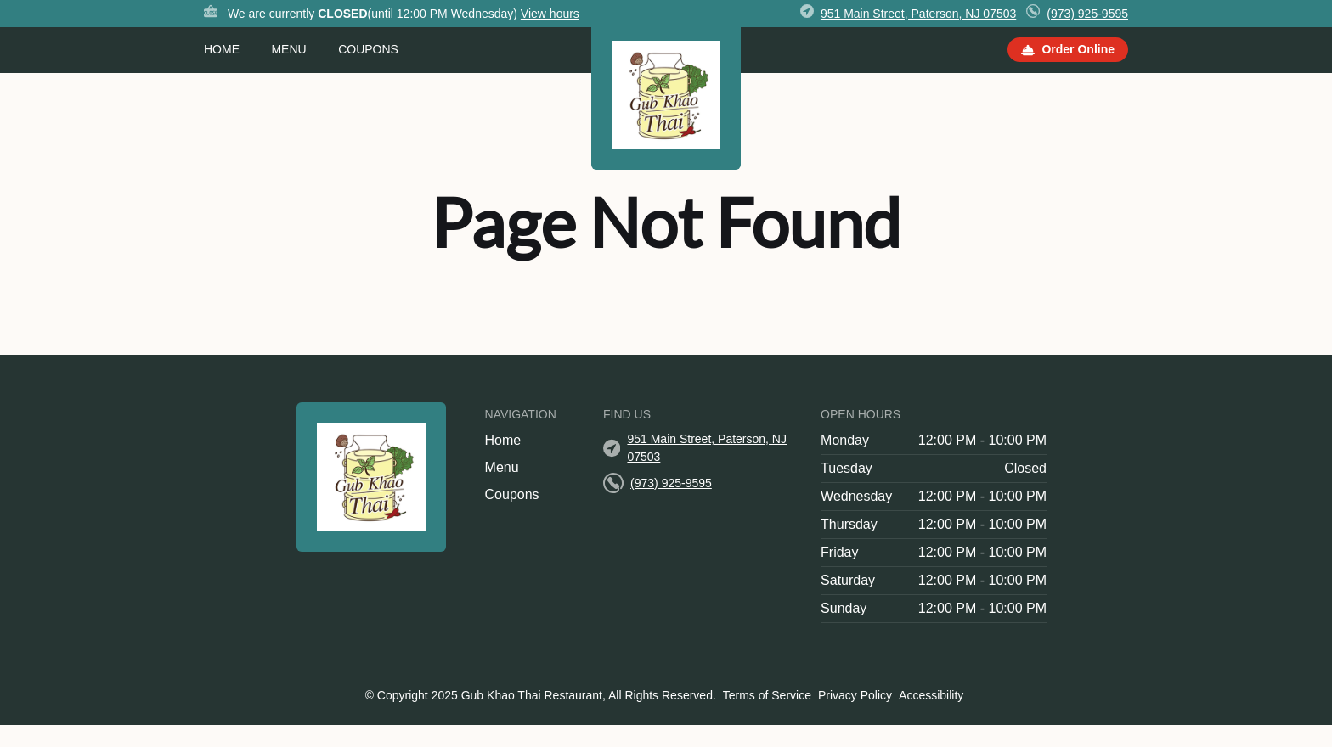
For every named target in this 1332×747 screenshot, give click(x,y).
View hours (550, 13)
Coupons (368, 49)
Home (222, 49)
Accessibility (931, 695)
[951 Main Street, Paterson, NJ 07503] (918, 14)
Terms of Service (767, 695)
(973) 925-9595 (1087, 13)
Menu (288, 49)
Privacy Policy (855, 695)
